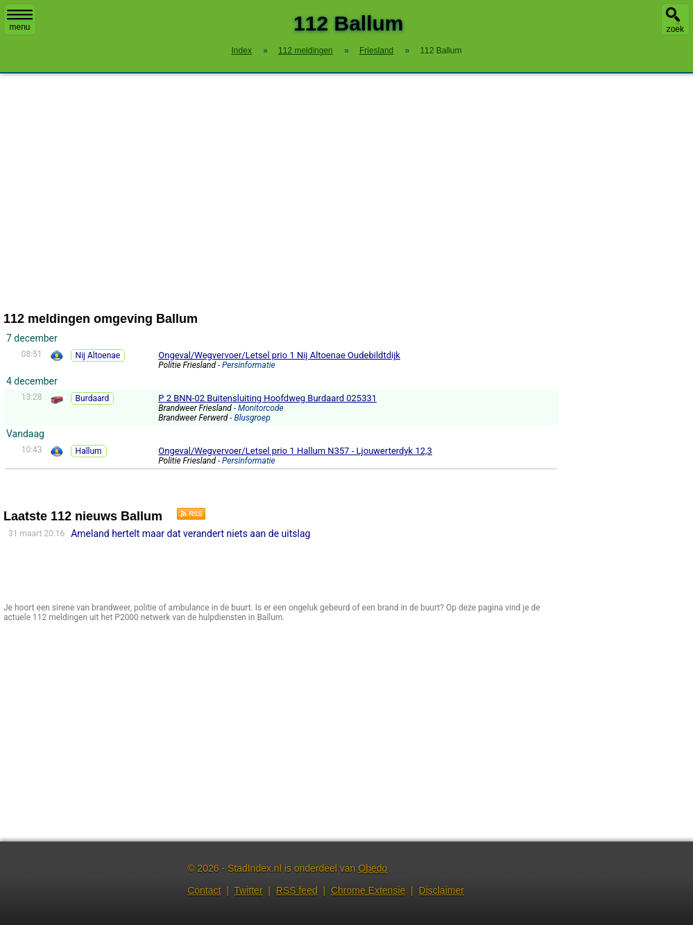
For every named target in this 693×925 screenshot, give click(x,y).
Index (242, 50)
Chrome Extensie (368, 890)
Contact (204, 890)
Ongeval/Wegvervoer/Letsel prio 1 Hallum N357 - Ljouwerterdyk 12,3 (295, 451)
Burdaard (93, 398)
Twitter (248, 890)
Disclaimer (441, 890)
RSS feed (297, 890)
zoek (675, 29)
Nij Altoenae (98, 355)
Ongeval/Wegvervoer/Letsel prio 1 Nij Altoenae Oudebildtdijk (279, 355)
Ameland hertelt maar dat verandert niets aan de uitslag (190, 533)
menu (20, 21)
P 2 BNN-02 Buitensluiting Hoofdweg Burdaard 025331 (267, 398)
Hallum (89, 451)
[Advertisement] (346, 193)
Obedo (372, 868)
